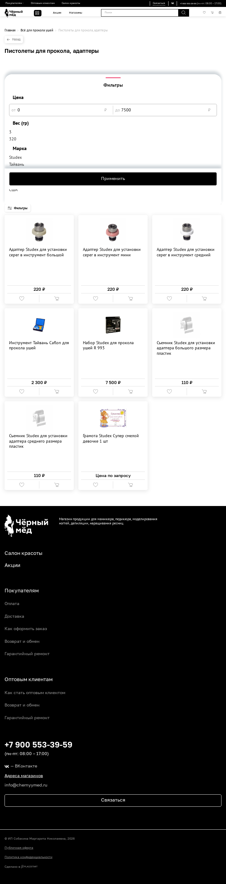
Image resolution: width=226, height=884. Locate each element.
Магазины (74, 12)
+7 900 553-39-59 (185, 3)
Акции (56, 12)
